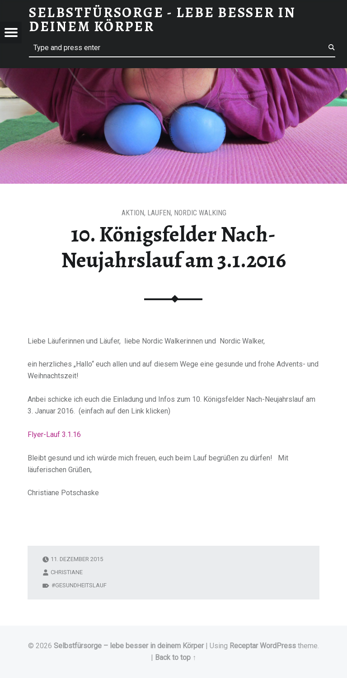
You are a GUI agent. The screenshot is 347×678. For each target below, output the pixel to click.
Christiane (67, 572)
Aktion (133, 213)
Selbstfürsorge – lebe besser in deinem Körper (129, 645)
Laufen (159, 213)
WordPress (278, 645)
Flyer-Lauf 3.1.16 (54, 434)
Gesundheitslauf (81, 585)
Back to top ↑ (175, 657)
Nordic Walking (200, 213)
